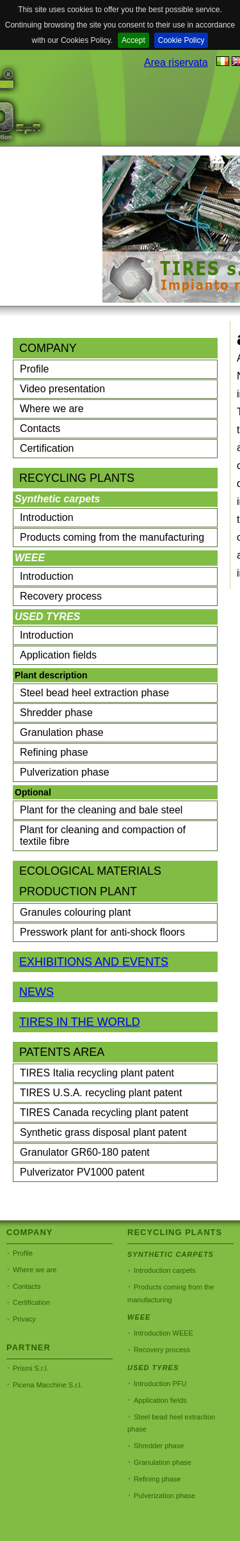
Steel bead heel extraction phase (94, 692)
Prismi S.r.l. (31, 1368)
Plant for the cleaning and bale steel (101, 809)
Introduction (47, 517)
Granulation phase (62, 732)
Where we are (52, 408)
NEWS (36, 992)
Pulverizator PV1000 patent (82, 1172)
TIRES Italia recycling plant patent (97, 1072)
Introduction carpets (165, 1270)
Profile (34, 368)
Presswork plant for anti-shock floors (102, 932)
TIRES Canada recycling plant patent (104, 1112)
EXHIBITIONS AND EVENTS (93, 961)
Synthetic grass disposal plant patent (103, 1132)
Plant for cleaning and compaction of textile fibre (103, 835)
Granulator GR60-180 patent (85, 1152)
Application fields (58, 655)
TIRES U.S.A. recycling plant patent (101, 1092)
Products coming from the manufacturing (112, 537)
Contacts (40, 428)
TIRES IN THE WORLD (79, 1022)
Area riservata (176, 62)
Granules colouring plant (75, 912)
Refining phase (54, 752)
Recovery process (61, 596)
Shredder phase (56, 712)
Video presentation (62, 388)
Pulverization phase (64, 772)
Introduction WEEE (163, 1333)
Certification (47, 448)
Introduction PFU (160, 1383)
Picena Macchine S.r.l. (48, 1385)
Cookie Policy (181, 40)
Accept (133, 40)
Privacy (24, 1319)
